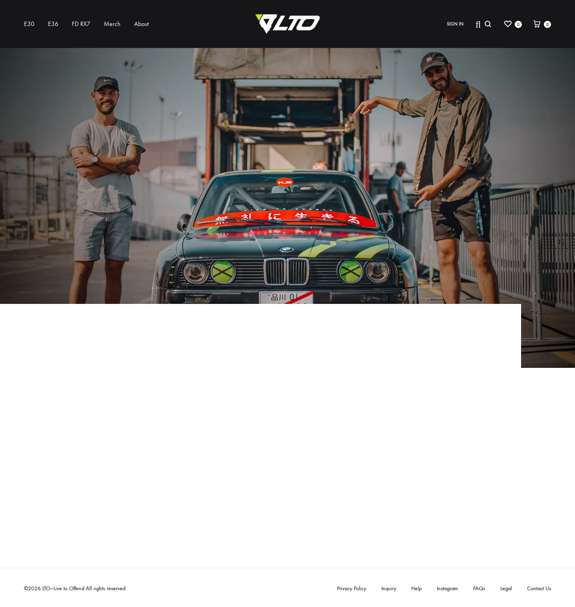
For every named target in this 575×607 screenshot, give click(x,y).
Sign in (455, 24)
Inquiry (388, 588)
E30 (29, 24)
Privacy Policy (351, 588)
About (141, 24)
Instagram (447, 588)
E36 (53, 24)
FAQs (479, 588)
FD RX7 (81, 24)
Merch (112, 24)
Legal (506, 588)
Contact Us (539, 588)
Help (416, 588)
